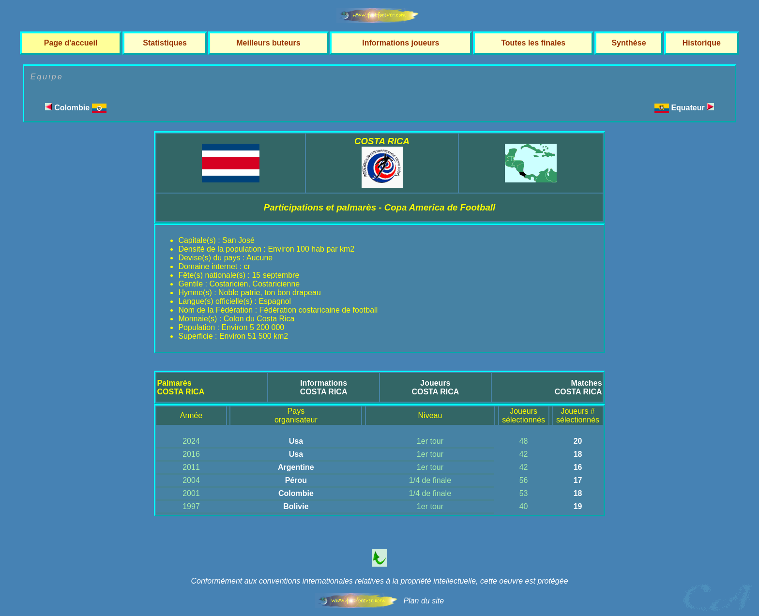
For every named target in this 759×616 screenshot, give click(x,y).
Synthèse (628, 43)
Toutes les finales (533, 43)
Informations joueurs (400, 43)
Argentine (296, 467)
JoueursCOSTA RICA (435, 387)
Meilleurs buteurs (268, 43)
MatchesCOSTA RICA (578, 387)
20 (578, 441)
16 (578, 467)
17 (578, 480)
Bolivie (295, 506)
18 (578, 454)
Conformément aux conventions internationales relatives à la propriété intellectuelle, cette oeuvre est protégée (379, 581)
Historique (702, 43)
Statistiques (165, 43)
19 (578, 506)
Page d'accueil (71, 43)
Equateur (692, 108)
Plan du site (423, 601)
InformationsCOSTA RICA (324, 387)
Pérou (296, 480)
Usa (296, 441)
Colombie (75, 108)
